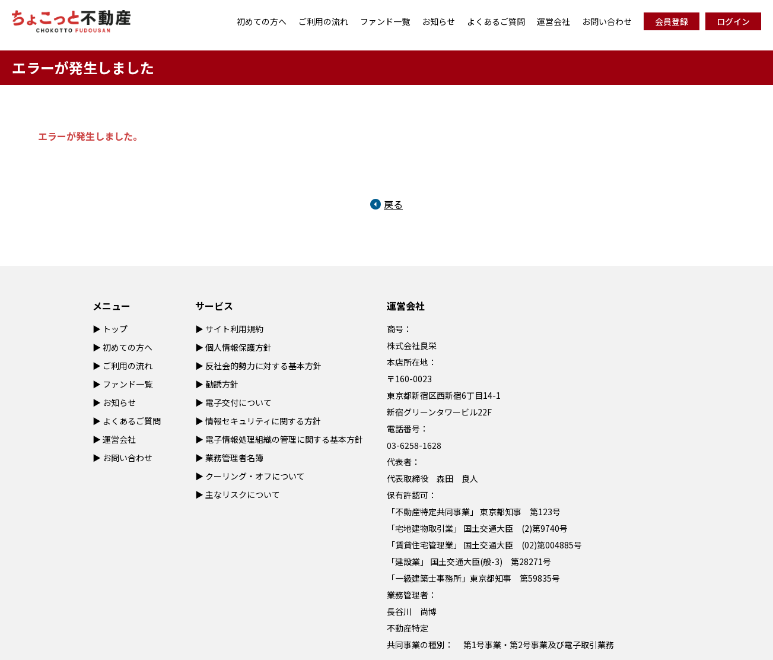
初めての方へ (262, 21)
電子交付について (238, 402)
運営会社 (553, 21)
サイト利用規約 (234, 329)
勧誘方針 (221, 384)
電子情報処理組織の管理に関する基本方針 (284, 439)
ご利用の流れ (323, 21)
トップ (115, 329)
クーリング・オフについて (255, 476)
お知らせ (438, 21)
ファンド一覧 (385, 21)
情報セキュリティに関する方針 (263, 421)
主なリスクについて (242, 494)
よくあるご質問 (496, 21)
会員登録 (671, 21)
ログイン (733, 21)
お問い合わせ (607, 21)
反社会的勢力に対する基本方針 (263, 366)
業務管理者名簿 (234, 458)
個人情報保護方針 (238, 347)
